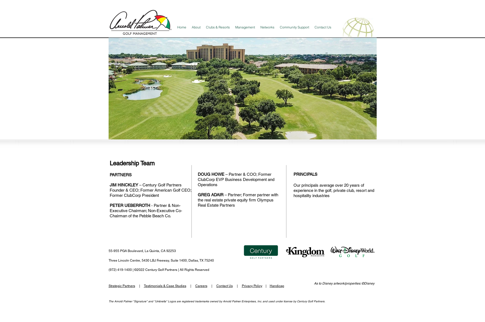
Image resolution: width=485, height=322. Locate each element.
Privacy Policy (252, 286)
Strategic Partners (122, 286)
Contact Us (224, 286)
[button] (243, 88)
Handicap (277, 286)
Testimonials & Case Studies (165, 286)
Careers (201, 286)
